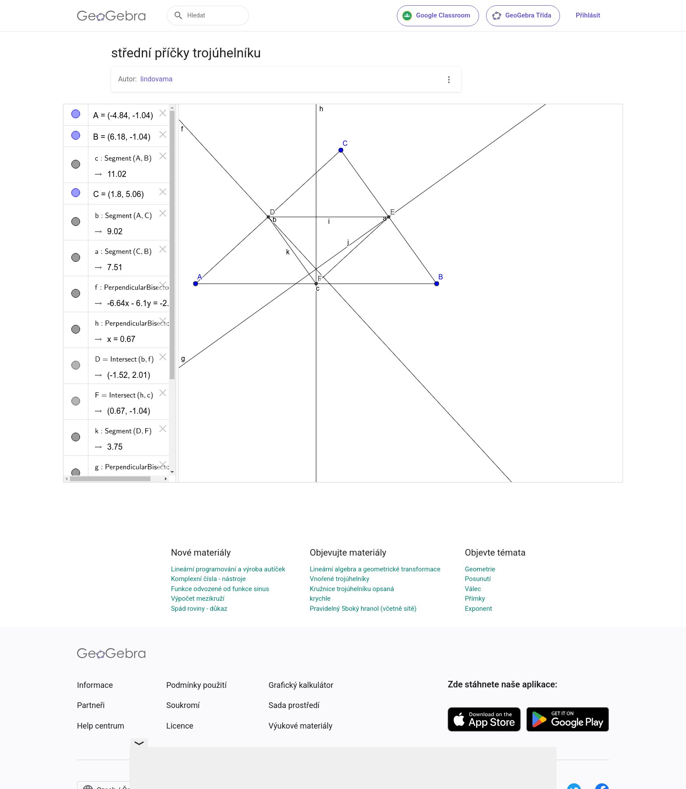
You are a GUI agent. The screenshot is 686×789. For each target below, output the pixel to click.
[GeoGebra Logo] (111, 16)
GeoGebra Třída (521, 16)
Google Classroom (436, 16)
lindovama (156, 79)
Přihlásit (588, 15)
